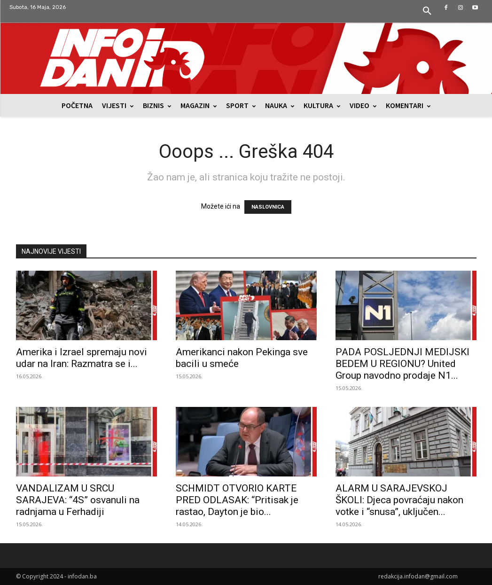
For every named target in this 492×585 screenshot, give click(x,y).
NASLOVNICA (267, 207)
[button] (427, 11)
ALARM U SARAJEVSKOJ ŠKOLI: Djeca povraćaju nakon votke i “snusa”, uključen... (399, 500)
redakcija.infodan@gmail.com (418, 576)
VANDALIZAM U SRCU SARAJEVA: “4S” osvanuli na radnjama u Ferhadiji (78, 500)
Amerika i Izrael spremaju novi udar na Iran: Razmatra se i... (81, 357)
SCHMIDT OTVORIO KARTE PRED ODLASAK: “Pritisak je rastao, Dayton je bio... (237, 500)
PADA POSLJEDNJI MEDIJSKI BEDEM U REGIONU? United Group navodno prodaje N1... (402, 363)
